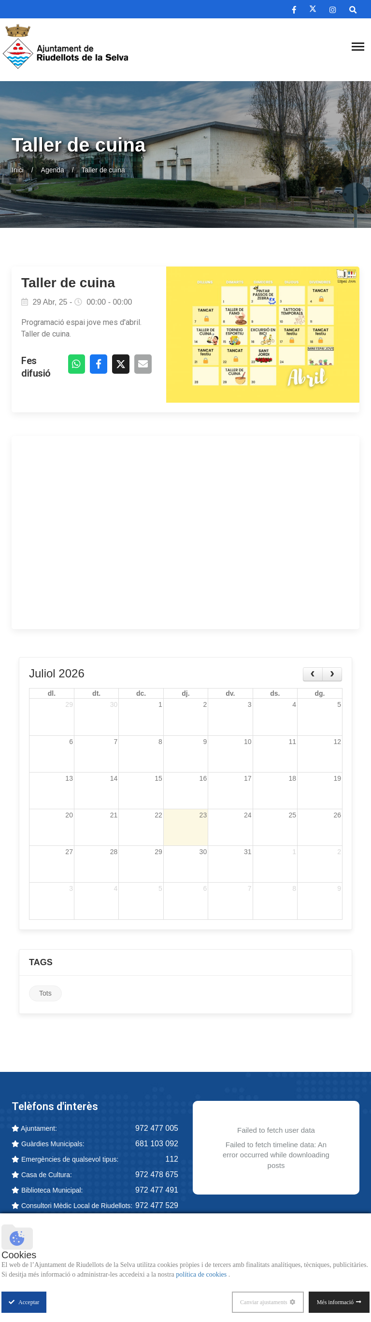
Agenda (52, 170)
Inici (18, 170)
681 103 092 (156, 1145)
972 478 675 (156, 1176)
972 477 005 (156, 1129)
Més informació (335, 1302)
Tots (45, 995)
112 (171, 1160)
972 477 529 (156, 1207)
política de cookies (202, 1274)
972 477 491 (156, 1191)
